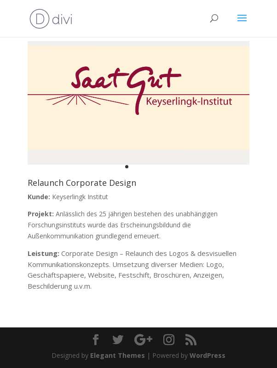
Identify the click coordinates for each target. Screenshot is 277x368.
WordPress (207, 355)
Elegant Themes (117, 355)
